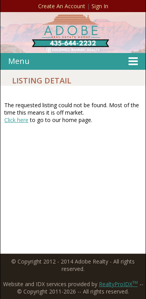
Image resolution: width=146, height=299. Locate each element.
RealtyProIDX (118, 284)
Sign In (99, 6)
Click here (16, 120)
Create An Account (61, 6)
